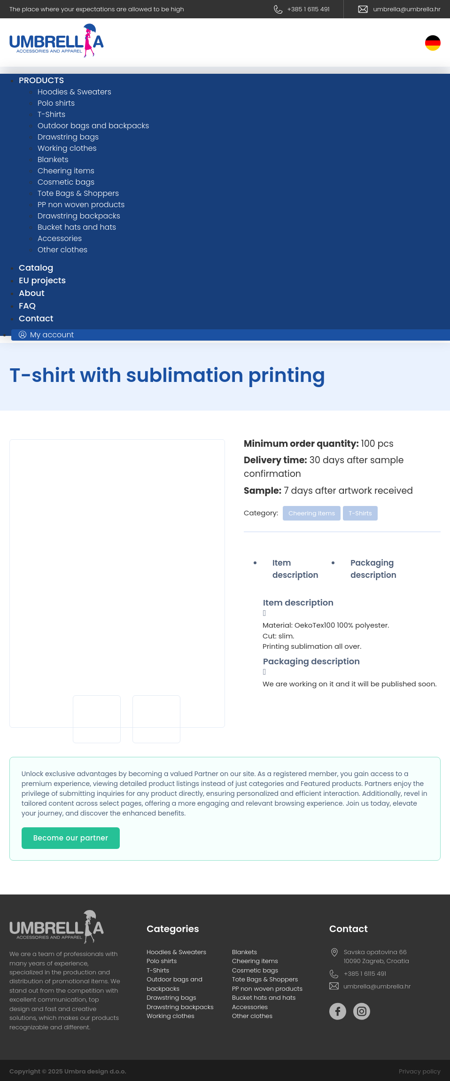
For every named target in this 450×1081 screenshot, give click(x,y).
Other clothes (252, 1015)
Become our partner (71, 838)
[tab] (302, 569)
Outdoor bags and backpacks (174, 984)
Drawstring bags (171, 997)
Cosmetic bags (255, 970)
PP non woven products (267, 988)
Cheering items (311, 513)
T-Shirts (360, 513)
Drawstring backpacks (180, 1007)
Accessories (250, 1007)
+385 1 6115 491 (308, 9)
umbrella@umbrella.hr (407, 9)
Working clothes (170, 1015)
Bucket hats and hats (263, 997)
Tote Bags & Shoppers (265, 979)
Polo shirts (162, 961)
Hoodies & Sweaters (176, 952)
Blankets (244, 952)
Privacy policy (420, 1071)
